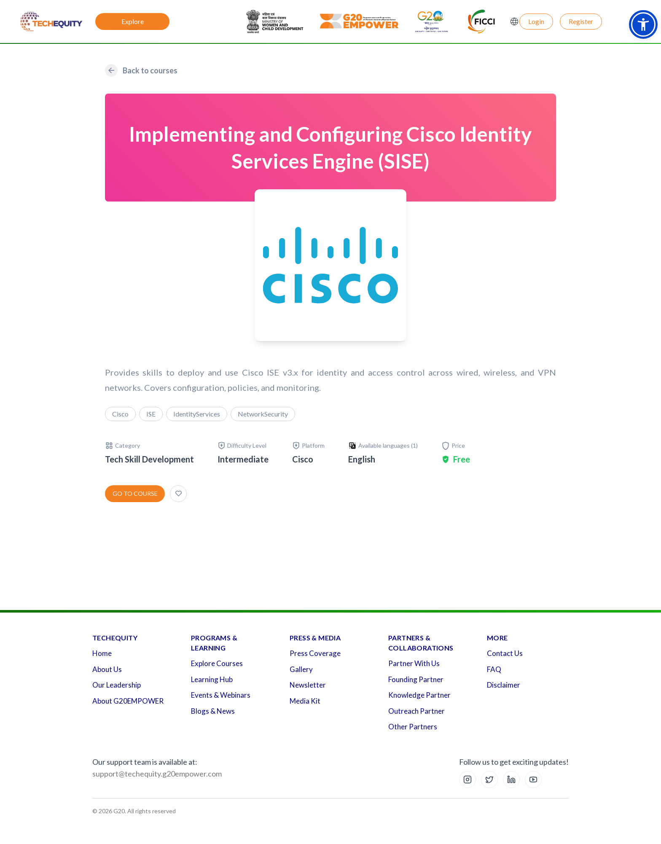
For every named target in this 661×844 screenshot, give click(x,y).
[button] (643, 24)
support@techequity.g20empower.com (157, 773)
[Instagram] (467, 779)
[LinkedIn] (511, 779)
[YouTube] (533, 779)
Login (536, 21)
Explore (132, 21)
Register (581, 21)
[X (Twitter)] (489, 779)
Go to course (135, 493)
